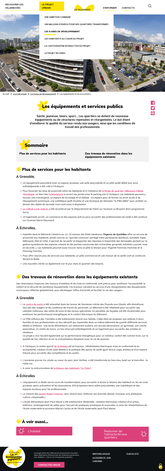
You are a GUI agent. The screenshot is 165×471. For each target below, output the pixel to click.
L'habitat (34, 431)
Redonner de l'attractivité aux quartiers (119, 434)
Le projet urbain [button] (48, 6)
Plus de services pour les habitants (42, 153)
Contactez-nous (49, 464)
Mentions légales (101, 454)
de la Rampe (61, 346)
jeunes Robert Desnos (51, 393)
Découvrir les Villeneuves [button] (14, 6)
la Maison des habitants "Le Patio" (72, 368)
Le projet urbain (20, 94)
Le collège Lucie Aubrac (36, 208)
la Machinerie (56, 194)
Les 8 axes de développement (43, 94)
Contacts (128, 7)
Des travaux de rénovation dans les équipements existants (108, 155)
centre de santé (35, 304)
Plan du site (132, 454)
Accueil (6, 94)
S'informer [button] (110, 7)
